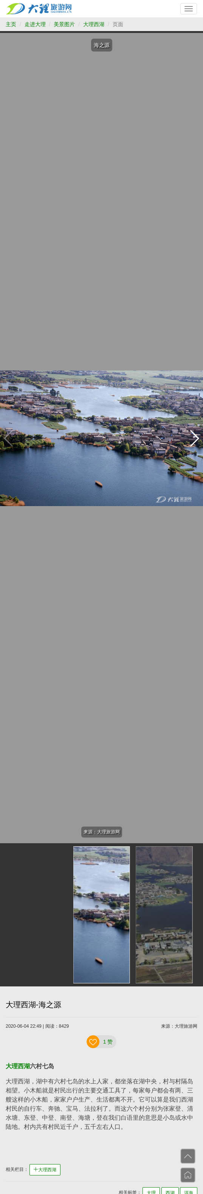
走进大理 (35, 24)
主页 (11, 24)
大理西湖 (93, 24)
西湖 (24, 1066)
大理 (12, 1066)
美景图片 (64, 24)
